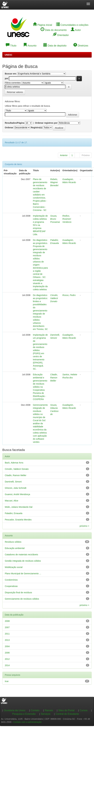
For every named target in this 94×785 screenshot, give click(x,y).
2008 (7, 621)
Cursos (83, 710)
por (6, 78)
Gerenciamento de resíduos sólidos (22, 599)
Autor (76, 30)
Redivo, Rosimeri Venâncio (66, 219)
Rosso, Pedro (69, 295)
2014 (7, 665)
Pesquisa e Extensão (24, 714)
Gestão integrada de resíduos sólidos (23, 561)
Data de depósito (54, 45)
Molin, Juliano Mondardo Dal (18, 507)
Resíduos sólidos (13, 542)
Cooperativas (11, 586)
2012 (7, 659)
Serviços (45, 714)
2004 (7, 646)
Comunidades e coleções (72, 25)
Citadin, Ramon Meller (53, 377)
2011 (7, 633)
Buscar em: (11, 73)
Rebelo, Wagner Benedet (54, 182)
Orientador (61, 35)
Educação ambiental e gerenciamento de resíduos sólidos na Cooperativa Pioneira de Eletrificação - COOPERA (40, 386)
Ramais (49, 710)
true (7, 681)
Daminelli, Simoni (13, 481)
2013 (7, 640)
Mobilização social (14, 567)
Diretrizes (80, 45)
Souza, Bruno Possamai (55, 219)
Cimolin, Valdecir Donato (54, 298)
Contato (35, 710)
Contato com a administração (27, 722)
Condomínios (11, 580)
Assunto (29, 45)
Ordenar (9, 127)
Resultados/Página (14, 123)
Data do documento (54, 30)
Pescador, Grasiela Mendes (18, 519)
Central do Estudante (67, 714)
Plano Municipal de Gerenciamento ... (23, 573)
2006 (7, 652)
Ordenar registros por (46, 123)
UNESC (8, 55)
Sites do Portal (66, 710)
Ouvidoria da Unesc (15, 710)
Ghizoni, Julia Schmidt (15, 488)
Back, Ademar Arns (14, 462)
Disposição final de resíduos (18, 592)
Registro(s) (36, 127)
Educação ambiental (15, 548)
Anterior (64, 155)
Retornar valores (15, 92)
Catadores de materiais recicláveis (21, 554)
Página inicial (42, 25)
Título (11, 45)
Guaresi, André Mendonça (17, 494)
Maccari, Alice (11, 500)
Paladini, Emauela (13, 513)
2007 (7, 627)
